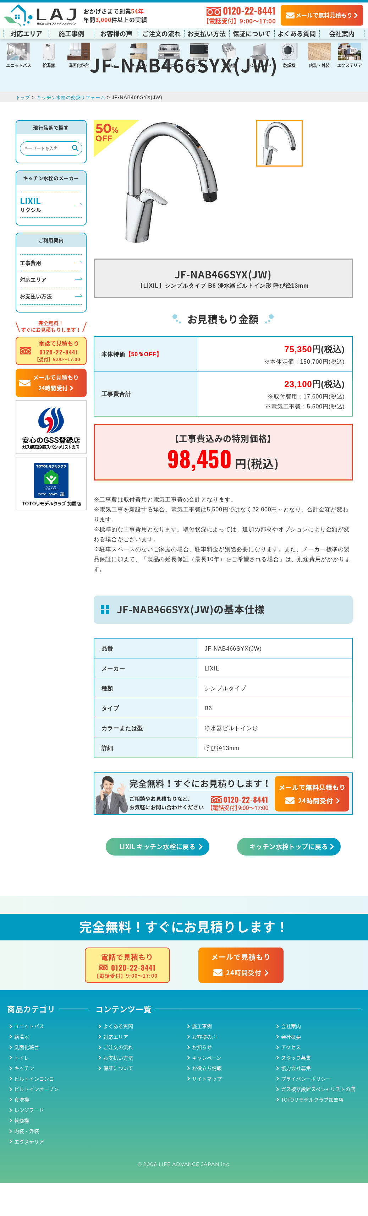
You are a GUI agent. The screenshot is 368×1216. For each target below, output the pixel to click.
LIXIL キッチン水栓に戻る (157, 879)
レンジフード (259, 65)
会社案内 (342, 33)
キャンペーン (206, 1090)
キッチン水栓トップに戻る (288, 879)
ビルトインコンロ (34, 1111)
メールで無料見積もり (319, 14)
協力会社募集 (296, 1101)
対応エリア (26, 33)
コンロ (169, 65)
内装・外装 (319, 65)
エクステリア (349, 65)
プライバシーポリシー (306, 1111)
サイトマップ (207, 1111)
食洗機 (229, 65)
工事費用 (30, 295)
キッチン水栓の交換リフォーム (74, 130)
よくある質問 (297, 33)
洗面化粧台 (78, 65)
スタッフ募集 (296, 1090)
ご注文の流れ (161, 33)
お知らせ (202, 1080)
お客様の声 (116, 33)
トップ (23, 130)
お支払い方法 (206, 33)
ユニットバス (18, 65)
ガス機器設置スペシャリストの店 (318, 1122)
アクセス (291, 1080)
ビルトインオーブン (36, 1122)
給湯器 (49, 65)
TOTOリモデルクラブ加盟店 (312, 1132)
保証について (252, 33)
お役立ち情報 (207, 1101)
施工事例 (71, 33)
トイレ (109, 65)
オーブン (199, 65)
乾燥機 (289, 65)
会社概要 (291, 1069)
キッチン (139, 65)
